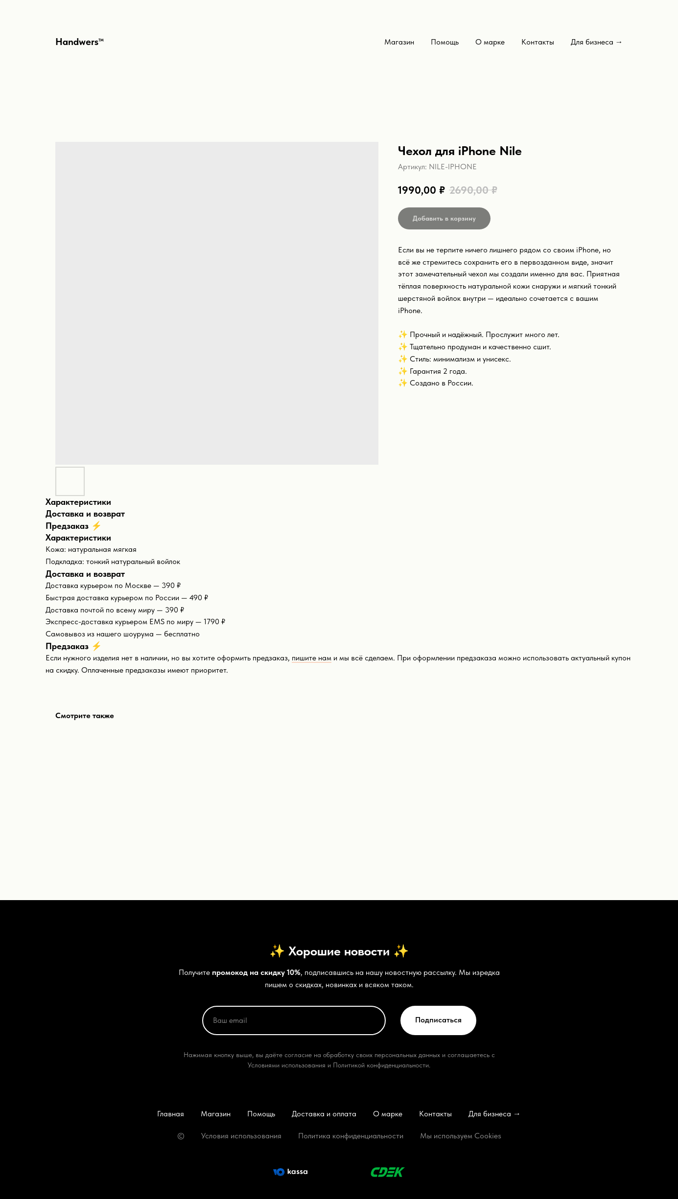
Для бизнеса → (597, 41)
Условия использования (241, 1135)
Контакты (537, 41)
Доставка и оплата (324, 1113)
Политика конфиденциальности (350, 1135)
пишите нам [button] (311, 657)
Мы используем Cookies (460, 1135)
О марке (490, 41)
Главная (170, 1113)
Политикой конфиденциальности (381, 1065)
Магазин (399, 41)
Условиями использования (287, 1065)
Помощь (445, 41)
